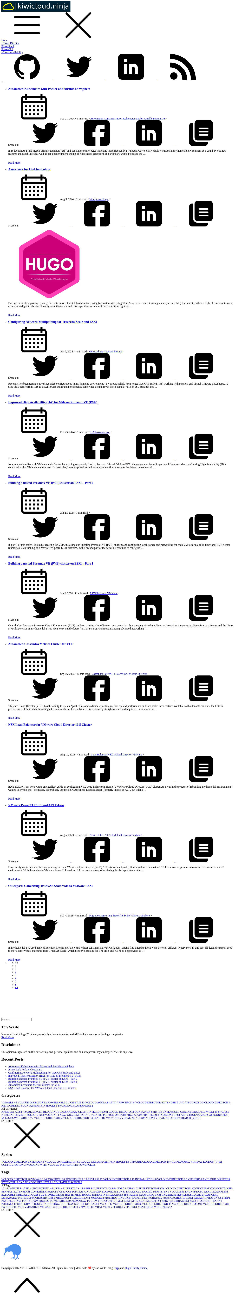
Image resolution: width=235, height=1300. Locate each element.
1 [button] (15, 968)
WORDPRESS (163, 1206)
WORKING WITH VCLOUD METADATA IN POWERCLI (60, 1164)
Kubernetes (129, 118)
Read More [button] (7, 1037)
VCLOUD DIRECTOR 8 (172, 1179)
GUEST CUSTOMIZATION (48, 1194)
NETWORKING (12, 1105)
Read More (14, 162)
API (26, 1188)
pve (108, 432)
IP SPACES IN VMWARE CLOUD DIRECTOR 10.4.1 (144, 1161)
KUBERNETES (11, 1114)
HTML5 (76, 1194)
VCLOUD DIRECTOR (32, 1102)
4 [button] (15, 978)
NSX (111, 754)
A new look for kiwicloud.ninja (29, 169)
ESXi (93, 593)
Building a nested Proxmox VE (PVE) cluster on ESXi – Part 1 (50, 563)
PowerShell (7, 46)
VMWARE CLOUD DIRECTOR (59, 1206)
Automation (97, 118)
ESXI (208, 1191)
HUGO (87, 1194)
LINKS (188, 1194)
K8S (160, 1194)
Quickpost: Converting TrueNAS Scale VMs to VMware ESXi (50, 886)
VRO (107, 1206)
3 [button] (15, 975)
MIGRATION (82, 1197)
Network (109, 351)
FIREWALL (207, 1111)
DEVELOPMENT (107, 1191)
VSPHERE (131, 1206)
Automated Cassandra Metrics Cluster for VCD (41, 644)
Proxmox (100, 432)
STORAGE (204, 1200)
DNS (122, 1191)
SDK (142, 1200)
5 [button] (15, 981)
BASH (86, 1188)
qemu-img (106, 915)
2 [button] (15, 971)
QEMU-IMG (115, 1200)
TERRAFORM (23, 1203)
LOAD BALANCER (205, 1194)
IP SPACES (50, 1105)
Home (4, 40)
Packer (140, 118)
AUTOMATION (40, 1188)
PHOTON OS (111, 1114)
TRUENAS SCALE (73, 1203)
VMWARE (9, 1102)
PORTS (27, 1200)
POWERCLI (127, 1102)
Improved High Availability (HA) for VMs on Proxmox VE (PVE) (52, 402)
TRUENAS (196, 1114)
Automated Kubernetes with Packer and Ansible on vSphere (49, 89)
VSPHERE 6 (196, 1179)
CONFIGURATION (204, 1188)
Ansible (148, 118)
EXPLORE (8, 1194)
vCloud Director (10, 43)
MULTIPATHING (115, 1197)
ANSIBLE (8, 1111)
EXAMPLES (220, 1191)
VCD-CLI (106, 1203)
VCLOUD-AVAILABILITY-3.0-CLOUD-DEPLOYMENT (79, 1161)
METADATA (9, 1197)
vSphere (145, 915)
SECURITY (154, 1200)
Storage (118, 351)
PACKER (96, 1114)
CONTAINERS (32, 1105)
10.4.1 (5, 1188)
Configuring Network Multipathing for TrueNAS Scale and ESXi (52, 322)
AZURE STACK (33, 1111)
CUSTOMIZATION (78, 1191)
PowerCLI (7, 49)
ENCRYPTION (194, 1191)
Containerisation (113, 118)
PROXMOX (66, 1105)
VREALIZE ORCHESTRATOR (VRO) (178, 1117)
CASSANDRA (83, 1105)
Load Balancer (99, 754)
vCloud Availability (12, 52)
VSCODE (117, 1206)
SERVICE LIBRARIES (176, 1200)
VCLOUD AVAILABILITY (102, 1102)
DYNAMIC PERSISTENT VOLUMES (162, 1191)
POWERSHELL (58, 1102)
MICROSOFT (30, 1114)
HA (92, 432)
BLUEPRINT (99, 1188)
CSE (62, 1191)
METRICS (25, 1197)
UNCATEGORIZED (191, 1102)
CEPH (131, 1188)
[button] (16, 962)
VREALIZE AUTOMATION (139, 1117)
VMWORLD (87, 1206)
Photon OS (159, 118)
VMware (112, 593)
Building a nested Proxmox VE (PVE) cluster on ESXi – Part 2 (50, 483)
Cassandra (98, 673)
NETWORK (134, 1197)
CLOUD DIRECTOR (217, 1102)
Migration (95, 915)
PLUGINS (15, 1200)
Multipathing (96, 351)
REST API (108, 835)
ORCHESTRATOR (78, 1114)
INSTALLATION (146, 1179)
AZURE (55, 1188)
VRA (99, 1206)
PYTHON (101, 1200)
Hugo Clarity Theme (136, 1268)
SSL (193, 1200)
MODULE (98, 1197)
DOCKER (132, 1191)
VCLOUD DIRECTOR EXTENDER (157, 1102)
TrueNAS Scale (121, 915)
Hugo (105, 199)
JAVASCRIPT (148, 1194)
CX (21, 1182)
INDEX (97, 1194)
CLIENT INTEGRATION (93, 1111)
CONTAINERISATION (68, 1182)
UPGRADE (92, 1203)
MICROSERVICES (44, 1197)
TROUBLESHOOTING (46, 1203)
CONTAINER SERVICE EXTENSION (157, 1111)
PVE (90, 1200)
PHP (227, 1197)
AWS (19, 1111)
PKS (4, 1200)
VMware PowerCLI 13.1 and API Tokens (36, 805)
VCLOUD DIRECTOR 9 (119, 1179)
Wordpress (95, 199)
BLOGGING (51, 1111)
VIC (21, 1206)
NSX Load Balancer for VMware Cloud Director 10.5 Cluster (50, 724)
